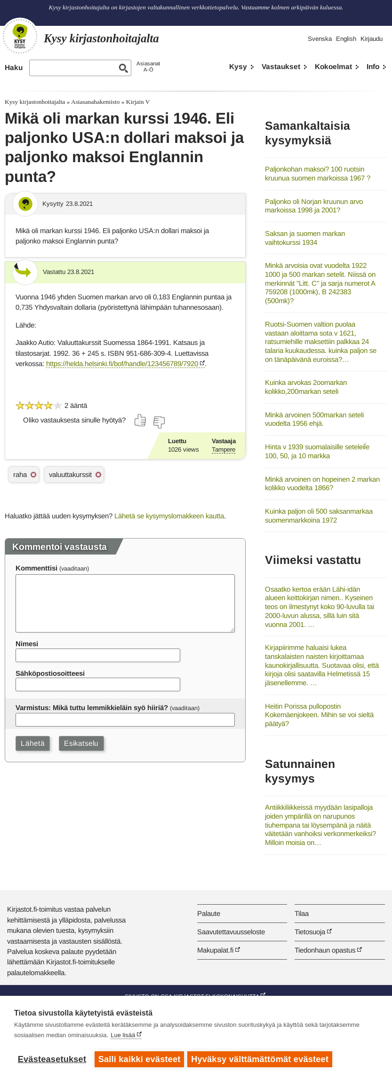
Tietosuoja (310, 932)
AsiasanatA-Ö (148, 66)
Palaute (208, 913)
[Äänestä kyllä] (141, 420)
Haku (14, 67)
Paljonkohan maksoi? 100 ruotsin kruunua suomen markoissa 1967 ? (317, 173)
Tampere (223, 449)
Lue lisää (123, 1036)
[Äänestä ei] (158, 422)
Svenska (320, 38)
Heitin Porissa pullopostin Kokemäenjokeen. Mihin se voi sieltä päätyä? (319, 714)
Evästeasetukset (52, 1059)
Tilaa (302, 913)
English (346, 38)
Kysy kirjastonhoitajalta (35, 101)
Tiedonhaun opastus (325, 950)
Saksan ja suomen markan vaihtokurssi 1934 (305, 237)
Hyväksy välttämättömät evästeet (261, 1059)
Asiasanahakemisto (95, 101)
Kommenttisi (36, 568)
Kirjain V (138, 101)
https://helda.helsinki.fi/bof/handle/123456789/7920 (122, 363)
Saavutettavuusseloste (231, 932)
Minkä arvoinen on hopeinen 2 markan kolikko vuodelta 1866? (322, 483)
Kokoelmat (333, 66)
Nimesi (27, 644)
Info (373, 66)
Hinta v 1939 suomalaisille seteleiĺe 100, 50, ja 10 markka (317, 451)
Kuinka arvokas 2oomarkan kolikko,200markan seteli (306, 386)
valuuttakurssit (70, 474)
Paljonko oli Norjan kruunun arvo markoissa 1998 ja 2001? (314, 205)
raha (20, 474)
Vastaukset (281, 66)
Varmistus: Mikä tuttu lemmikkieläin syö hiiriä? (92, 708)
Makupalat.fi (215, 950)
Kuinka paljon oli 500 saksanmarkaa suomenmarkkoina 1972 (319, 515)
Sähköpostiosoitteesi (50, 673)
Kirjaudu (371, 38)
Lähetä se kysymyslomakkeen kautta (169, 516)
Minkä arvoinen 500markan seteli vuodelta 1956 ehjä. (314, 419)
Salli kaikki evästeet (139, 1059)
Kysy (238, 66)
